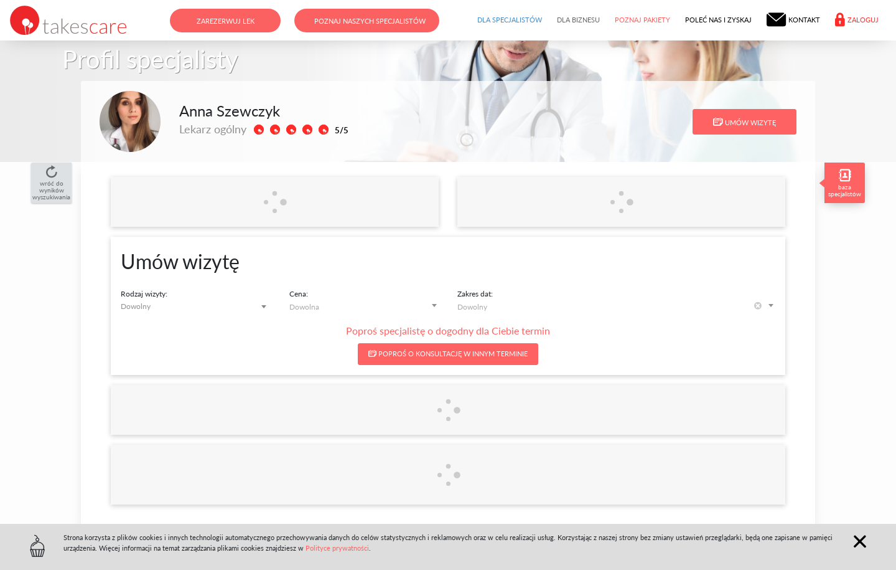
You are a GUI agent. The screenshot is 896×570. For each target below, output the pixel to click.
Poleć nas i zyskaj (718, 20)
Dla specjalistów (509, 20)
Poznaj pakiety (642, 20)
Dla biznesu (578, 20)
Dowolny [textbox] (136, 306)
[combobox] (196, 306)
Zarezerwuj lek (225, 21)
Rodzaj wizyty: (144, 293)
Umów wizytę (744, 122)
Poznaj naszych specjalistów (370, 21)
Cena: (298, 293)
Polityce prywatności (337, 548)
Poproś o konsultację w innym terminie (448, 353)
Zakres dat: (475, 293)
